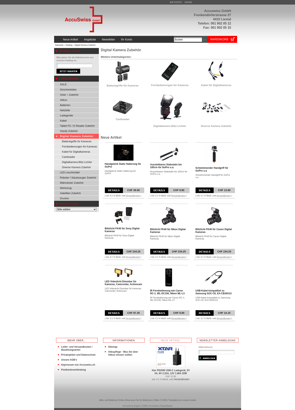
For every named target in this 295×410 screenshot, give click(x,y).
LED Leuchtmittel (70, 172)
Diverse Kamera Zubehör (76, 167)
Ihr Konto (176, 2)
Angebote (90, 39)
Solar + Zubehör (69, 94)
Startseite (59, 45)
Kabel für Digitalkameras (76, 151)
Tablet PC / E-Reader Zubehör (77, 125)
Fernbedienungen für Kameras (79, 146)
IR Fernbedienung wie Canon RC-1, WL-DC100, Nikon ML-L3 (167, 292)
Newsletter (108, 39)
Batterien (65, 105)
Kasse (188, 2)
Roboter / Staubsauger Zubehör (78, 177)
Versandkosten (133, 196)
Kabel (63, 120)
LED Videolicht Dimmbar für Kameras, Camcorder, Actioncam (123, 283)
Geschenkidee (68, 89)
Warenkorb (219, 39)
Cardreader (68, 156)
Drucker (64, 198)
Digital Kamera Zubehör (85, 45)
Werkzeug (66, 187)
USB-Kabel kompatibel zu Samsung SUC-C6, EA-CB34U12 (214, 292)
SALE (63, 84)
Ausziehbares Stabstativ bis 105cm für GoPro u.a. (166, 166)
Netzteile (65, 110)
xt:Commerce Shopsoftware (160, 406)
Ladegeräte (66, 115)
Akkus (63, 99)
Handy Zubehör (69, 130)
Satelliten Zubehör (70, 193)
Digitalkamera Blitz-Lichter (77, 162)
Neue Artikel (70, 39)
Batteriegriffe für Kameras (77, 141)
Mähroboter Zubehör (72, 182)
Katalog (69, 45)
